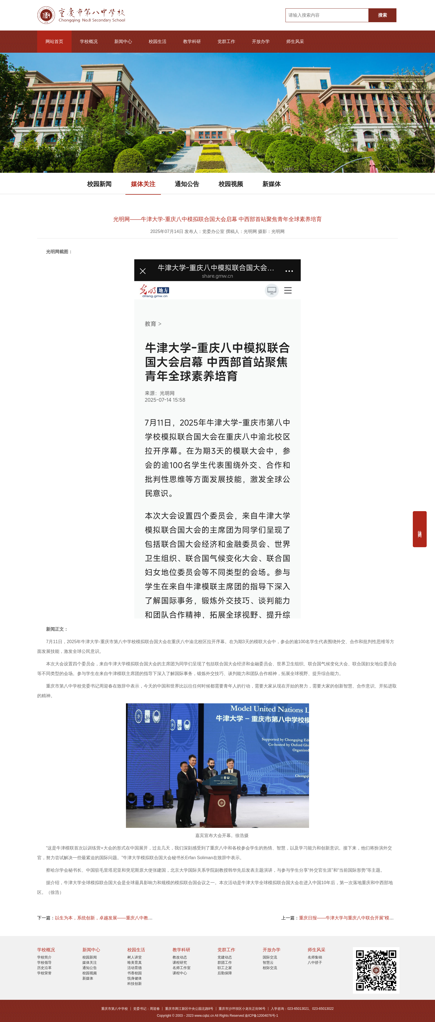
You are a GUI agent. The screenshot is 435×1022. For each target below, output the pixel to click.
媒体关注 (143, 184)
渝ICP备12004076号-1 (261, 1016)
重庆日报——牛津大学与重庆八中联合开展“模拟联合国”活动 (358, 918)
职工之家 (225, 968)
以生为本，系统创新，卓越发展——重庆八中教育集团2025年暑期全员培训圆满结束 (137, 918)
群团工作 (225, 962)
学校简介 (44, 957)
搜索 (382, 15)
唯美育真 (134, 962)
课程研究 (180, 962)
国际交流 (270, 957)
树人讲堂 (134, 957)
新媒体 (271, 184)
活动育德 (134, 968)
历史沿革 (44, 968)
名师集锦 (315, 957)
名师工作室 (182, 968)
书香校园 (134, 973)
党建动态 (225, 957)
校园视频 (231, 184)
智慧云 (268, 962)
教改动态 (180, 957)
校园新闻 (99, 184)
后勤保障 (225, 973)
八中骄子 (315, 962)
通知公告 (187, 184)
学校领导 (44, 962)
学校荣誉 (44, 973)
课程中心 (180, 973)
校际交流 (270, 968)
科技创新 (134, 984)
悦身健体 (134, 978)
